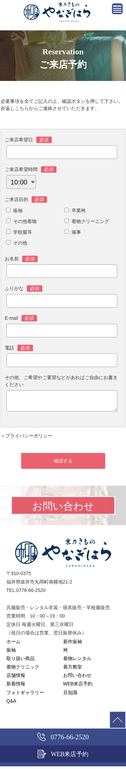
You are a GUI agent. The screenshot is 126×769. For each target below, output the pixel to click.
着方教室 (72, 669)
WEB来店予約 (78, 686)
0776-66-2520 (63, 737)
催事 (76, 232)
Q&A (11, 703)
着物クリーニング (90, 221)
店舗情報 (15, 678)
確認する (63, 463)
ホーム (13, 644)
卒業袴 (79, 210)
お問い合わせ (77, 678)
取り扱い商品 (20, 661)
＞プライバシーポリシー (26, 438)
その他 (20, 243)
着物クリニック (22, 669)
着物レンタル (77, 661)
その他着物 (25, 221)
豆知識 (70, 695)
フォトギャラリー (25, 695)
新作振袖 (72, 644)
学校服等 (22, 232)
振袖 (18, 210)
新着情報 (15, 686)
